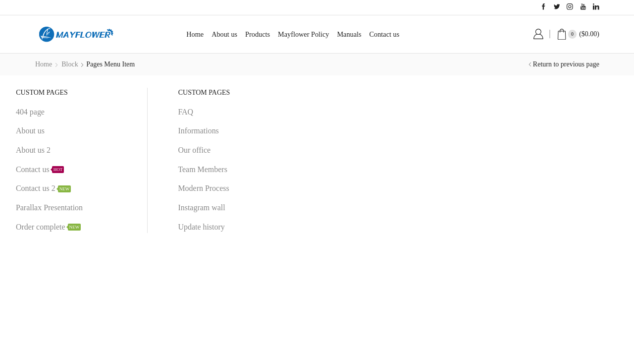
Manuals (349, 34)
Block (69, 64)
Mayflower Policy (303, 34)
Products (257, 34)
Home (195, 34)
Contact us (385, 34)
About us (224, 34)
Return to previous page (566, 64)
